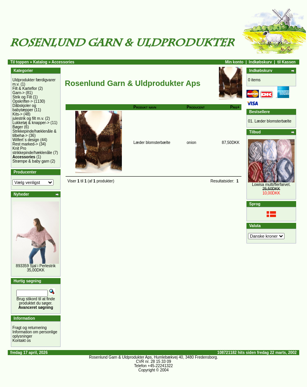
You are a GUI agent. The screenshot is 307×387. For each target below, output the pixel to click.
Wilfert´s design (25, 140)
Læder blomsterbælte (152, 142)
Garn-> (18, 93)
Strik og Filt (22, 97)
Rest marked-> (25, 144)
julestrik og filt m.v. (28, 118)
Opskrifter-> (22, 101)
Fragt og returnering (29, 328)
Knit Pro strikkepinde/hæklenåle (32, 150)
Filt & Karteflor (24, 88)
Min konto (234, 62)
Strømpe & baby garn (30, 161)
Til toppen (19, 62)
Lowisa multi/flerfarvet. (271, 184)
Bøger (17, 127)
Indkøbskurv (260, 62)
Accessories (63, 62)
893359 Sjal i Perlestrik (36, 266)
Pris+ (234, 107)
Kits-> (17, 114)
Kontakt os (21, 340)
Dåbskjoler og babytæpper (24, 107)
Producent (196, 107)
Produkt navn (145, 107)
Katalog (40, 62)
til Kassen (286, 62)
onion (191, 142)
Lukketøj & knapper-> (30, 123)
